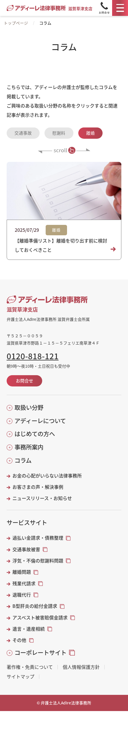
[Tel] (104, 8)
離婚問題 (21, 572)
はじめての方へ (34, 434)
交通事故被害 (26, 549)
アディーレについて (40, 421)
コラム (22, 460)
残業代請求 (24, 583)
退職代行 (21, 595)
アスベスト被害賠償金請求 (40, 618)
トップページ (16, 23)
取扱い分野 (28, 407)
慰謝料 (58, 133)
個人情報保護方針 (81, 667)
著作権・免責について (30, 667)
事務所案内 (28, 447)
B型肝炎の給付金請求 (34, 606)
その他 (19, 640)
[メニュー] (120, 8)
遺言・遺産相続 (28, 629)
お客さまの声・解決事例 (37, 487)
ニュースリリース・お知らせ (42, 498)
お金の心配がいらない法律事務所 (47, 476)
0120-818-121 (33, 356)
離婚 (90, 133)
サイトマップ (20, 676)
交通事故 (23, 133)
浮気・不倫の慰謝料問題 (37, 561)
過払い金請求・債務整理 (37, 538)
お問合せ (24, 380)
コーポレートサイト (40, 652)
